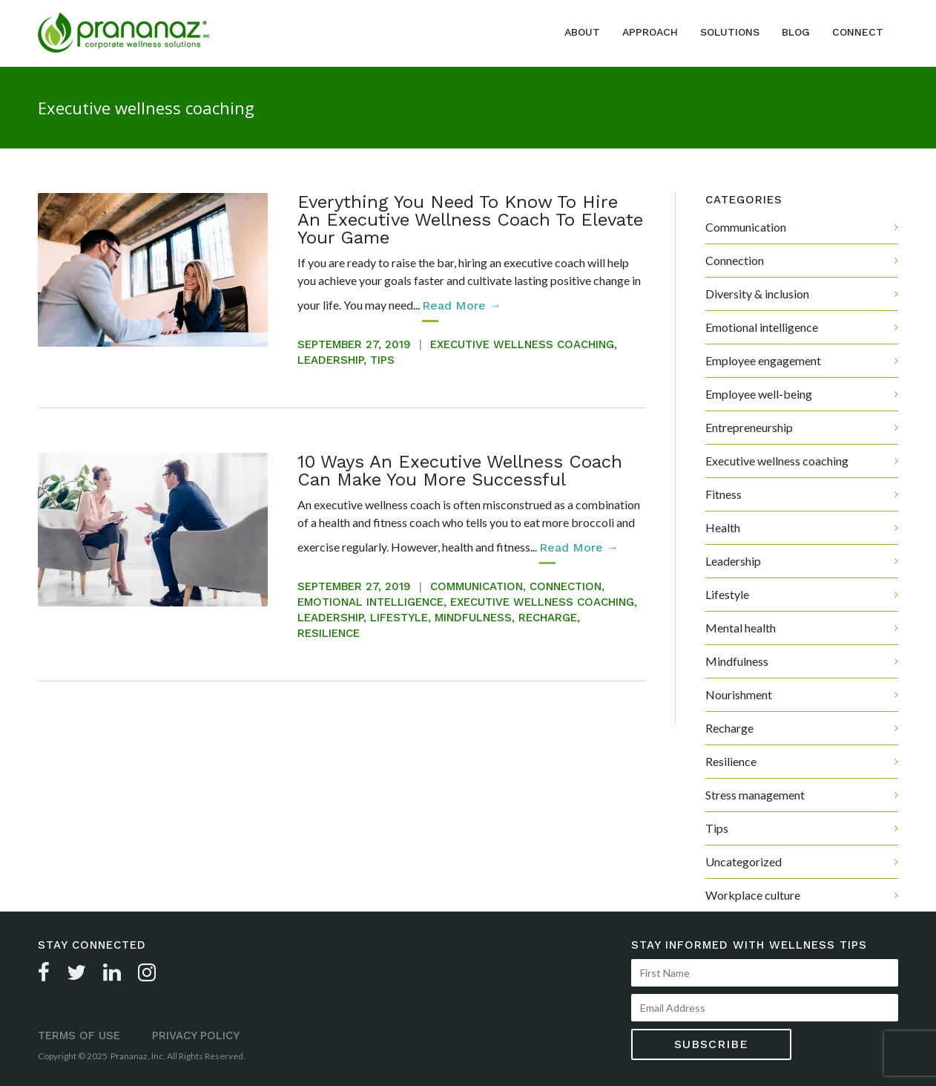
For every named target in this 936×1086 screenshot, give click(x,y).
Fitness (723, 494)
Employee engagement (763, 360)
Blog (796, 32)
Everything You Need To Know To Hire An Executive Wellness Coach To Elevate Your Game (470, 220)
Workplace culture (752, 895)
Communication (476, 586)
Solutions (729, 32)
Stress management (755, 795)
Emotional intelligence (370, 602)
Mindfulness (473, 617)
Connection (566, 586)
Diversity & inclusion (757, 294)
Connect (857, 32)
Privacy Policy (196, 1035)
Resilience (328, 633)
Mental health (740, 628)
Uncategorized (743, 861)
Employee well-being (758, 394)
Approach (650, 32)
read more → (461, 305)
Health (722, 527)
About (582, 32)
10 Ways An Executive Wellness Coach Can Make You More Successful (459, 470)
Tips (382, 360)
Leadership (330, 360)
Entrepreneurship (749, 427)
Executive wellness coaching (522, 344)
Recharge (547, 617)
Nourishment (738, 694)
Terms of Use (79, 1035)
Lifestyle (399, 617)
